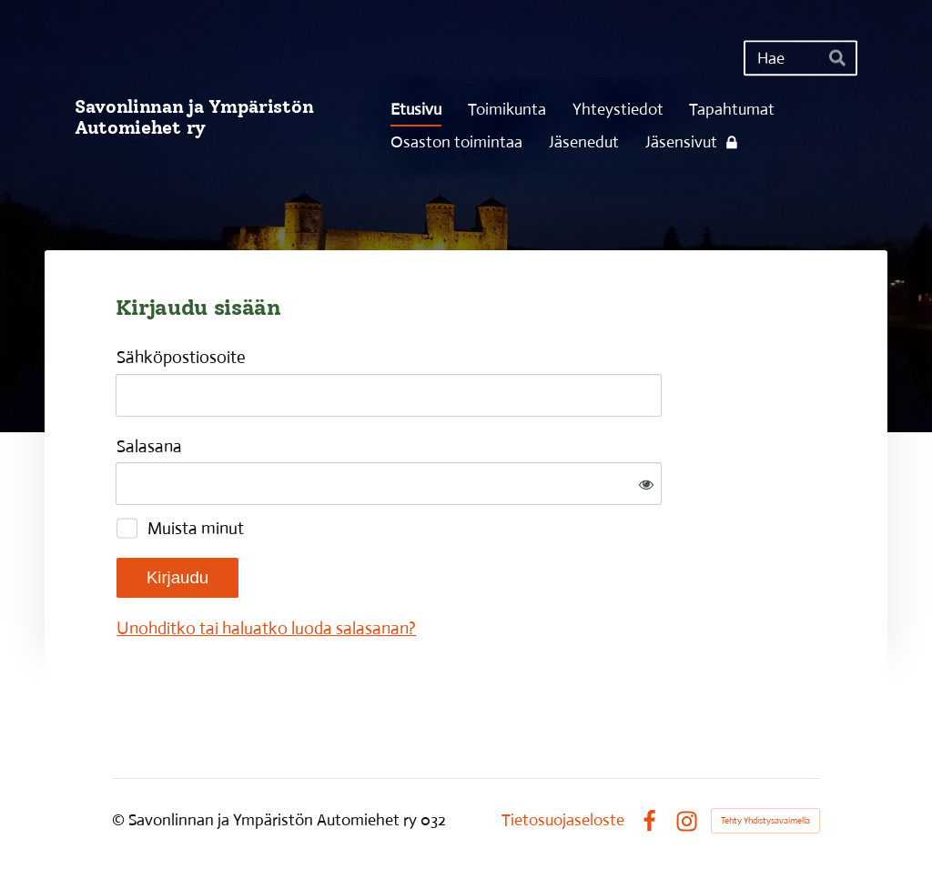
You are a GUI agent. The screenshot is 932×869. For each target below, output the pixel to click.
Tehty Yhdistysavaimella (765, 820)
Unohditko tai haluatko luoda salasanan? (266, 628)
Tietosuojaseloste (562, 821)
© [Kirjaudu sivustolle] (120, 820)
